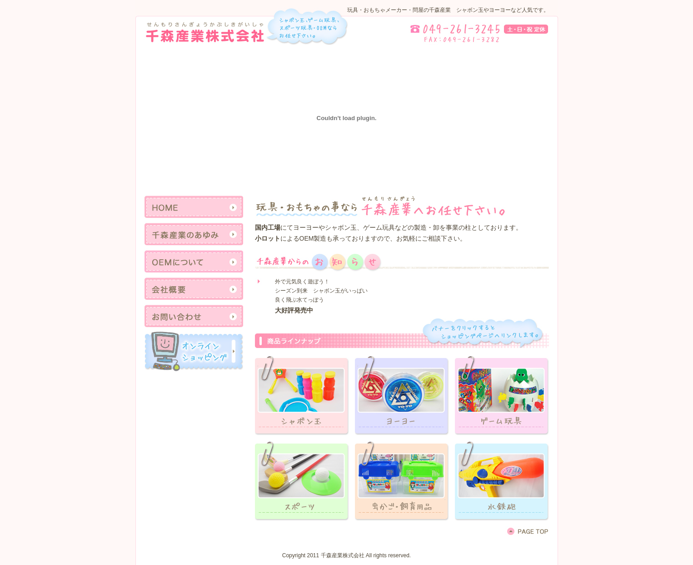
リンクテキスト (194, 351)
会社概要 (194, 289)
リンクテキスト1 (302, 394)
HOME (194, 207)
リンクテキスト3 (502, 394)
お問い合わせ (194, 316)
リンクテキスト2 (402, 394)
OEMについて (194, 261)
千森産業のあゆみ (194, 234)
